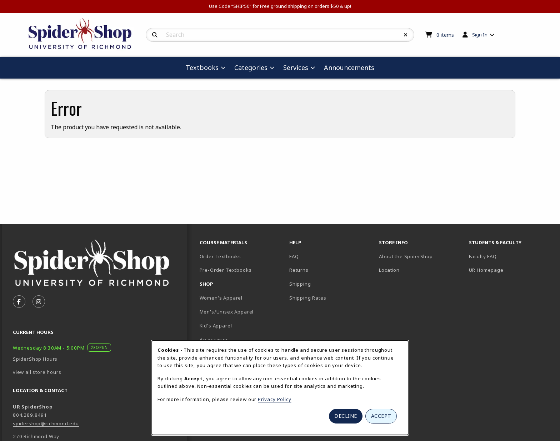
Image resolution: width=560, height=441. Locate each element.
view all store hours (37, 372)
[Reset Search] (406, 35)
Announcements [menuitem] (349, 67)
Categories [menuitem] (251, 67)
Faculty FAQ (483, 256)
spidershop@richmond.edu (46, 423)
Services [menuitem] (295, 67)
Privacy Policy (274, 399)
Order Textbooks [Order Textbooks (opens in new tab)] (220, 256)
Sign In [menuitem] (480, 34)
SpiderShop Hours (35, 359)
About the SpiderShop (406, 256)
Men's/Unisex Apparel (227, 312)
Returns (299, 270)
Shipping (300, 284)
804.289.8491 (30, 415)
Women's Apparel (221, 298)
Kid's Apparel (216, 325)
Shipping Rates (307, 298)
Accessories (214, 339)
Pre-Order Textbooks (226, 270)
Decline (345, 415)
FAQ (294, 256)
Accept (381, 415)
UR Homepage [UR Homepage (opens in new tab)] (486, 270)
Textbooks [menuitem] (202, 67)
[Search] (154, 35)
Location (389, 270)
